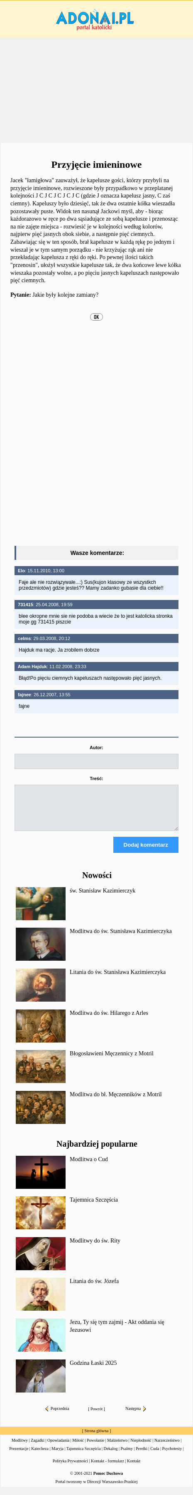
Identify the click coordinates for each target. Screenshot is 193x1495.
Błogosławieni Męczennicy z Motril (112, 1061)
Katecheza (40, 1456)
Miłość (78, 1447)
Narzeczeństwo (167, 1447)
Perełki (141, 1456)
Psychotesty (172, 1456)
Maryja (57, 1456)
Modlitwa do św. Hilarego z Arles (109, 1020)
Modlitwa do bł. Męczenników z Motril (116, 1102)
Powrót (96, 1416)
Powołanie (95, 1447)
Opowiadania (58, 1447)
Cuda (154, 1456)
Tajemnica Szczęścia (94, 1207)
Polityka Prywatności (70, 1468)
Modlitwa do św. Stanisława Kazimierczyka (121, 939)
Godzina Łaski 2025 (93, 1370)
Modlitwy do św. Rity (95, 1248)
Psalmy (127, 1456)
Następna (135, 1416)
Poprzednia (57, 1416)
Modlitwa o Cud (89, 1167)
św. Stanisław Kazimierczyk (102, 898)
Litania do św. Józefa (94, 1289)
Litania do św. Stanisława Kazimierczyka (118, 979)
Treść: (96, 778)
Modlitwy (20, 1447)
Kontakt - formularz (107, 1468)
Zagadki (37, 1447)
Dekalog (111, 1456)
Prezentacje (18, 1456)
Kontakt (133, 1468)
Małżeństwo (117, 1447)
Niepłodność (140, 1447)
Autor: (96, 747)
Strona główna (96, 1438)
